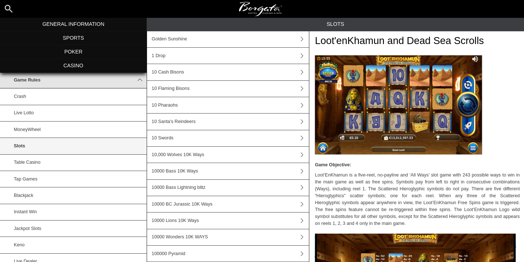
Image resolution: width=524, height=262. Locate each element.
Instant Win (25, 211)
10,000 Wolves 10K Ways (230, 155)
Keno (19, 244)
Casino (73, 65)
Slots (19, 145)
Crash (20, 96)
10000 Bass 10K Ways (230, 171)
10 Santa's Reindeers (230, 122)
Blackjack (23, 195)
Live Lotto (24, 112)
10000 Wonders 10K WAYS (230, 237)
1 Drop (230, 56)
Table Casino (27, 162)
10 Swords (230, 138)
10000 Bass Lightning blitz (230, 188)
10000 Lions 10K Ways (230, 221)
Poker (73, 52)
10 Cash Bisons (230, 72)
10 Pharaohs (230, 105)
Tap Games (25, 179)
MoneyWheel (27, 129)
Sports (73, 38)
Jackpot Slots (27, 228)
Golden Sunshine (230, 39)
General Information (73, 24)
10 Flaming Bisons (230, 89)
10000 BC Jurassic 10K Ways (230, 204)
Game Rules (80, 80)
